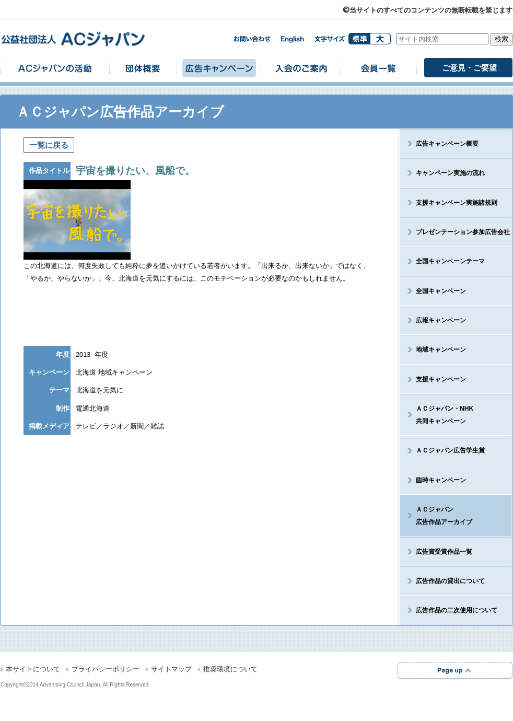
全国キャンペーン (441, 291)
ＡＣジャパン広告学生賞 (450, 450)
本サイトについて (33, 670)
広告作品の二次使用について (456, 610)
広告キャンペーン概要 (447, 143)
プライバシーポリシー (105, 670)
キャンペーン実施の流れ (450, 173)
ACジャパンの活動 (55, 67)
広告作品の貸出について (450, 581)
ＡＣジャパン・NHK (436, 415)
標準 (359, 38)
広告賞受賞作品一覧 (444, 551)
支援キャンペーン (441, 379)
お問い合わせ (252, 39)
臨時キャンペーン (441, 480)
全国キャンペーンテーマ (450, 261)
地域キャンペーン (441, 349)
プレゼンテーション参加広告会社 (463, 232)
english (292, 39)
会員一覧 (378, 67)
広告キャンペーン (219, 67)
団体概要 (143, 67)
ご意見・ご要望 (469, 67)
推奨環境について (230, 670)
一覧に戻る (48, 145)
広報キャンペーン (441, 320)
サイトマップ (171, 670)
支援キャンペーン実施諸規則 (456, 202)
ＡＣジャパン (436, 516)
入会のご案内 (300, 67)
